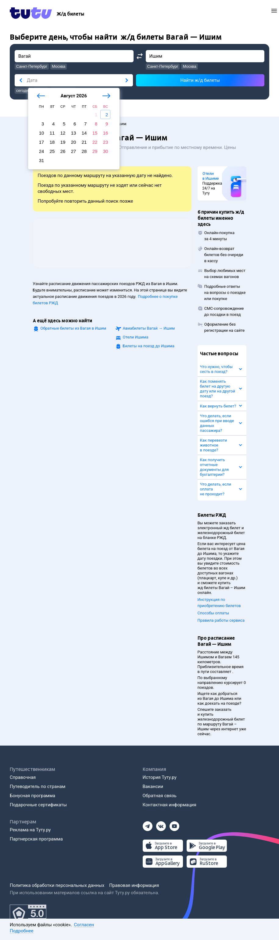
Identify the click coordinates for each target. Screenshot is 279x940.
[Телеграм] (147, 824)
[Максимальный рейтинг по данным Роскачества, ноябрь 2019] (28, 914)
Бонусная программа (32, 795)
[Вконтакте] (161, 824)
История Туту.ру (160, 777)
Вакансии (153, 786)
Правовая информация (134, 885)
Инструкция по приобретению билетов (219, 602)
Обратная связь (160, 795)
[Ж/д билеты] (70, 14)
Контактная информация (169, 805)
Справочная (23, 777)
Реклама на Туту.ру (30, 830)
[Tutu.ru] (31, 14)
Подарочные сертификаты (38, 805)
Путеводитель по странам (37, 786)
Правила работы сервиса (221, 620)
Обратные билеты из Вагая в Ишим (73, 328)
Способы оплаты (213, 613)
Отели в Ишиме (210, 176)
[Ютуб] (174, 824)
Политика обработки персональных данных (57, 885)
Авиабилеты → (149, 328)
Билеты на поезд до (148, 346)
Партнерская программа (36, 839)
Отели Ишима (135, 337)
